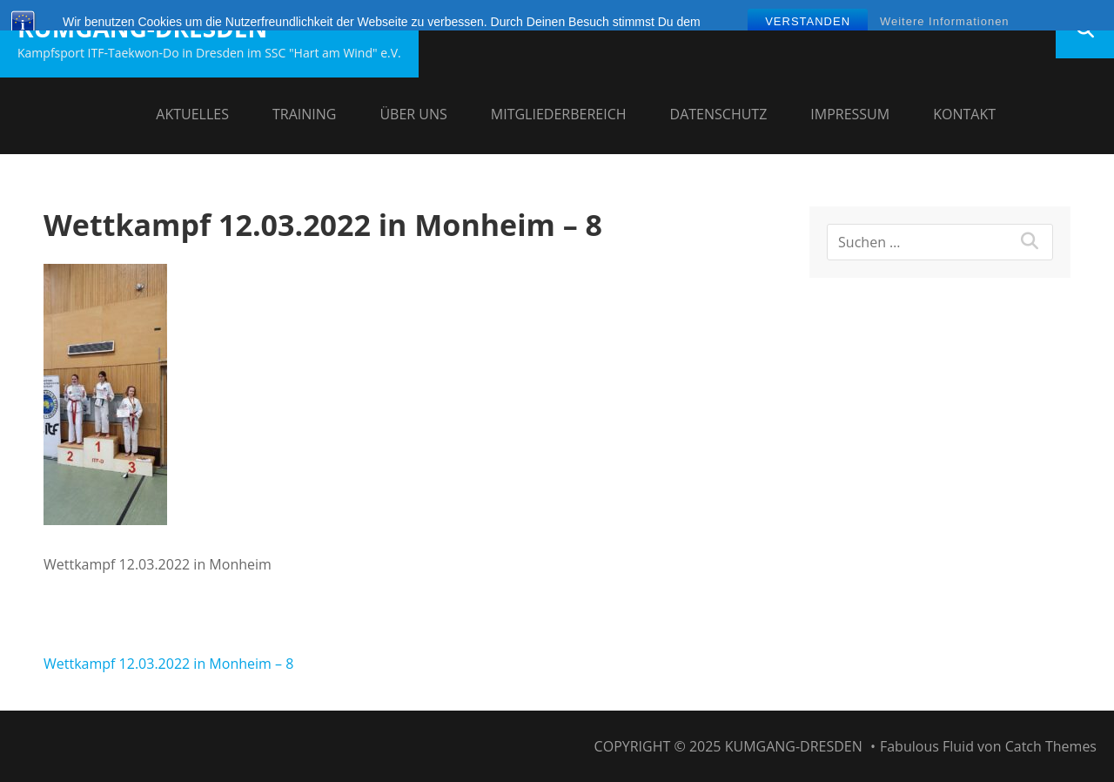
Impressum (849, 114)
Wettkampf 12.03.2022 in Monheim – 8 (168, 663)
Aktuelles (192, 114)
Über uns (412, 114)
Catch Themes (1051, 746)
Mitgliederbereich (559, 114)
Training (304, 114)
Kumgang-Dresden (142, 27)
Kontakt (964, 114)
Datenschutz (719, 114)
